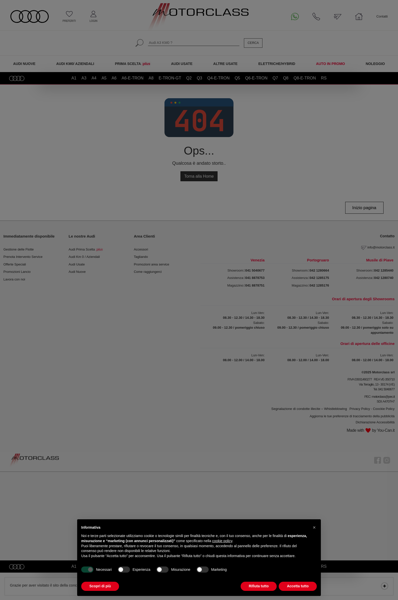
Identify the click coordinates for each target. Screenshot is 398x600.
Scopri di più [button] (100, 586)
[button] (314, 527)
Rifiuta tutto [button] (259, 586)
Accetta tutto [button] (298, 586)
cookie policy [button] (222, 541)
